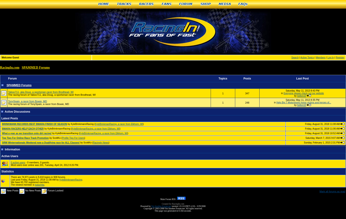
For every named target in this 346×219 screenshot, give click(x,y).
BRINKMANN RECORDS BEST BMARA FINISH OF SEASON (34, 124)
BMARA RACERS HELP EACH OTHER (23, 128)
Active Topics (307, 57)
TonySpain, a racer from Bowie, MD (27, 101)
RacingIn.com (9, 67)
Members (321, 57)
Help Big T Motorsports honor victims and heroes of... (303, 102)
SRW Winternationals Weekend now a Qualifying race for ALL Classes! (41, 142)
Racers (146, 4)
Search (295, 57)
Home (103, 4)
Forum (186, 4)
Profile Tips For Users (73, 138)
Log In (330, 57)
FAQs (243, 4)
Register (340, 57)
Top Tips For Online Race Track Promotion (25, 138)
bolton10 (301, 96)
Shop (206, 4)
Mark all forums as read (332, 191)
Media (225, 4)
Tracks (124, 4)
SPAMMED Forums (36, 67)
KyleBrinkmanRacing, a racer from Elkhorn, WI (119, 124)
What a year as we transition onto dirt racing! (27, 133)
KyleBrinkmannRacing (70, 179)
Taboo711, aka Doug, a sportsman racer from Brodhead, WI (41, 92)
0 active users (18, 162)
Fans (166, 4)
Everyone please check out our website (304, 93)
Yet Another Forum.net (161, 206)
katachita (39, 185)
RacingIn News (100, 142)
